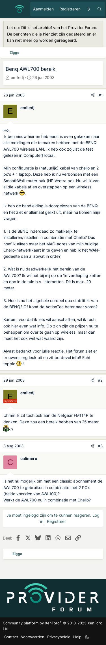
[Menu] (7, 9)
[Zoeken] (99, 9)
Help (77, 637)
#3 (100, 446)
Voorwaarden (32, 637)
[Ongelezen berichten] (88, 9)
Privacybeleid (58, 637)
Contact (11, 637)
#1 (101, 95)
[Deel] (93, 95)
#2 (100, 380)
